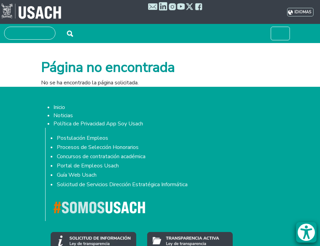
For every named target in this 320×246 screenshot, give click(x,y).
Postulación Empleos (82, 138)
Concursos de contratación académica (101, 156)
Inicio (59, 107)
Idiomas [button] (302, 12)
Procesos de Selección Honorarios (98, 147)
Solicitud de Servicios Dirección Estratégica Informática (122, 184)
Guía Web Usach (77, 175)
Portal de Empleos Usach (88, 165)
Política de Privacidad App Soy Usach (98, 123)
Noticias (63, 115)
